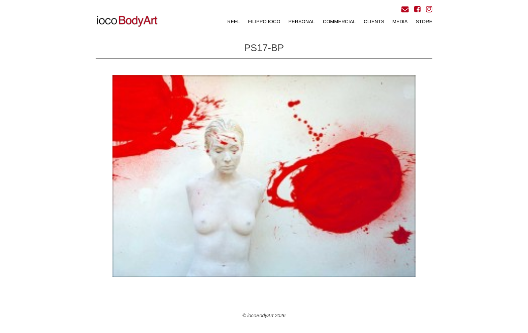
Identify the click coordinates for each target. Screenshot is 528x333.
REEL (233, 21)
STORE (424, 21)
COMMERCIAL (339, 21)
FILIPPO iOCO (264, 21)
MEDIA (400, 21)
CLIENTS (374, 21)
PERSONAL (301, 21)
